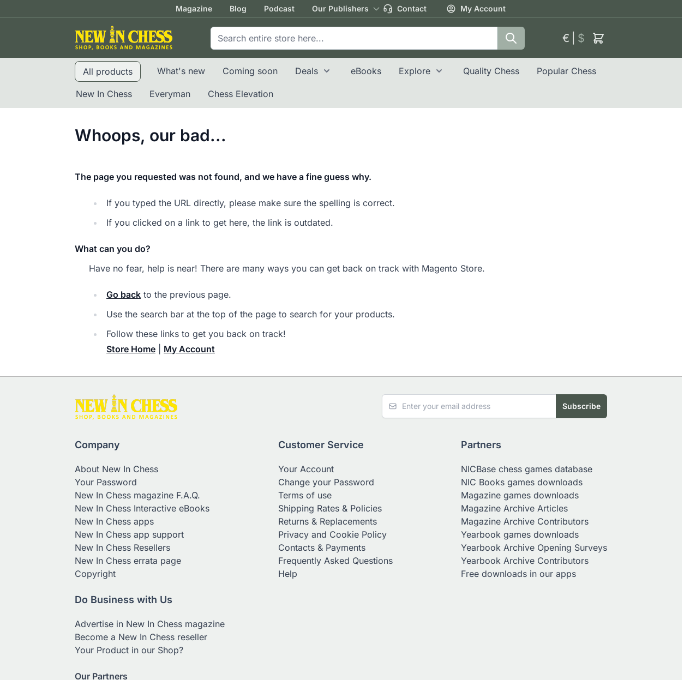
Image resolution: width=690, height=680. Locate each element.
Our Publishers (340, 8)
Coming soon (250, 70)
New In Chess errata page (128, 560)
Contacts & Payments (321, 547)
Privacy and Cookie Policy (332, 534)
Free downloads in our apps (518, 573)
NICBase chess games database (526, 469)
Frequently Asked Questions (335, 560)
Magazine (194, 8)
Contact (405, 9)
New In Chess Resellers (122, 547)
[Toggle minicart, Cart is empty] (598, 38)
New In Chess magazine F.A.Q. (137, 495)
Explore (414, 70)
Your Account (306, 469)
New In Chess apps (114, 521)
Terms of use (305, 495)
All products (108, 71)
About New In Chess (116, 469)
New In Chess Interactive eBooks (142, 508)
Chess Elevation (240, 93)
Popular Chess (566, 70)
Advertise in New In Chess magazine (150, 623)
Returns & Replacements (327, 521)
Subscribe (581, 406)
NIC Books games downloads (522, 482)
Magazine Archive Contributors (525, 521)
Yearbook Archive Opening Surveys (534, 547)
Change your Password (326, 482)
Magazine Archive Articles (514, 508)
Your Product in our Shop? (129, 650)
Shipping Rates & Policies (330, 508)
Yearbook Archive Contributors (525, 560)
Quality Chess (491, 70)
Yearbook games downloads (520, 534)
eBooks (366, 70)
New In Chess (104, 93)
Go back (123, 294)
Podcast (279, 8)
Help (287, 573)
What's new (181, 70)
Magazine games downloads (520, 495)
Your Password (106, 482)
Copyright (95, 573)
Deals (306, 70)
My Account (476, 9)
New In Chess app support (129, 534)
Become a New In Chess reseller (141, 636)
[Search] (511, 38)
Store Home (130, 349)
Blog (238, 8)
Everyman (169, 93)
